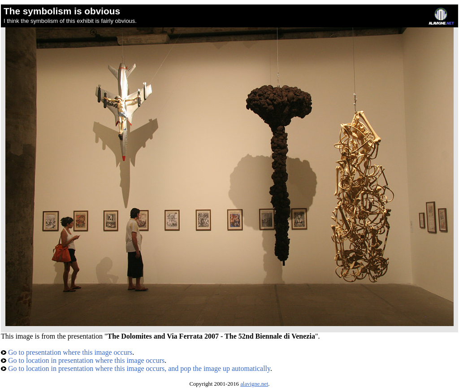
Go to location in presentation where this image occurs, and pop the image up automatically (135, 368)
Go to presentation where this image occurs (66, 352)
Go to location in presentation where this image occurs (83, 360)
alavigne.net (254, 384)
